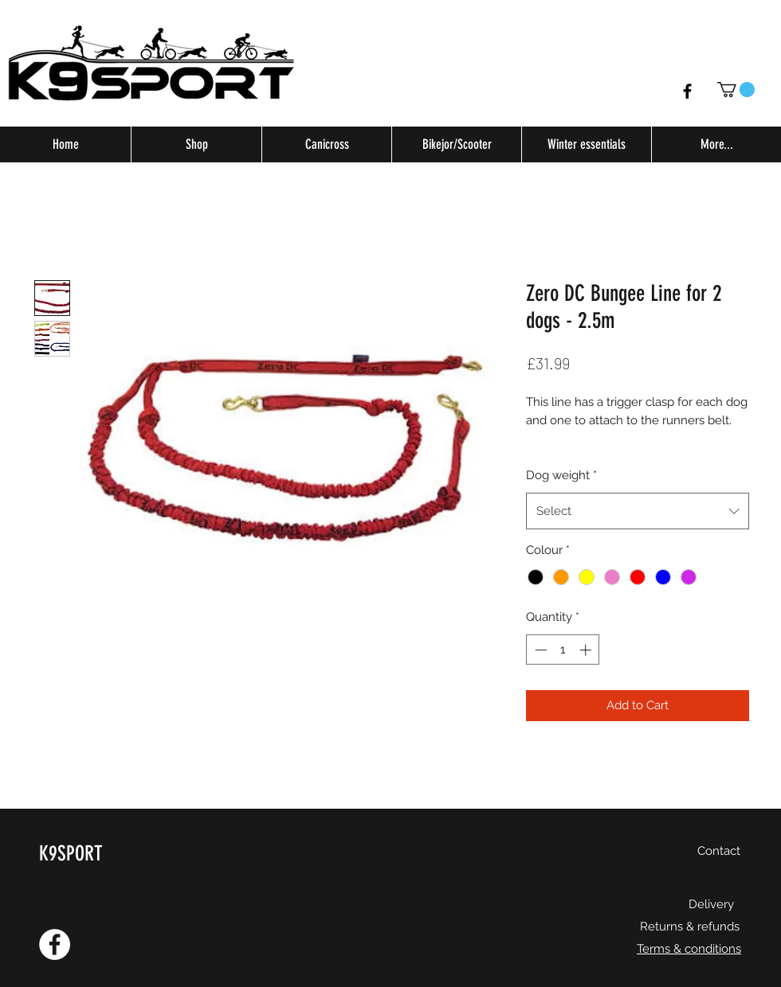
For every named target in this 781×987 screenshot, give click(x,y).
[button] (736, 89)
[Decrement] (539, 650)
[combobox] (637, 511)
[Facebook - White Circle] (54, 944)
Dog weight (561, 475)
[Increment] (587, 650)
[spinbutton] (563, 650)
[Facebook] (687, 91)
